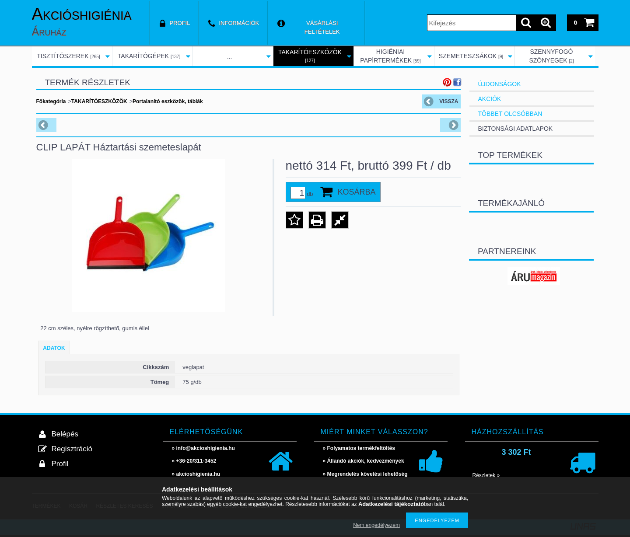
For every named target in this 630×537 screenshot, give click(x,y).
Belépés (65, 434)
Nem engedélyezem (376, 525)
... (229, 56)
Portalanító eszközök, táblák (168, 101)
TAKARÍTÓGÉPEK (149, 55)
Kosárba (357, 192)
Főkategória (51, 101)
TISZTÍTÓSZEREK (68, 55)
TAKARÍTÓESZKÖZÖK (99, 101)
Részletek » (486, 475)
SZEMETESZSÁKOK (471, 55)
